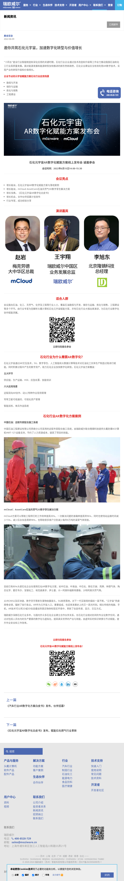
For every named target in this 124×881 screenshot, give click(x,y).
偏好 (27, 875)
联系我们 (99, 5)
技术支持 (61, 5)
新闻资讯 (10, 16)
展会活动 (8, 35)
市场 (47, 875)
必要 (17, 875)
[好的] (107, 875)
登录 (110, 5)
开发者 (95, 785)
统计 (37, 875)
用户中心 (84, 5)
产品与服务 (23, 5)
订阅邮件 (113, 24)
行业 (37, 5)
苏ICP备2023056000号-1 (90, 861)
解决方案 (39, 761)
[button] (57, 875)
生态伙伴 (39, 777)
